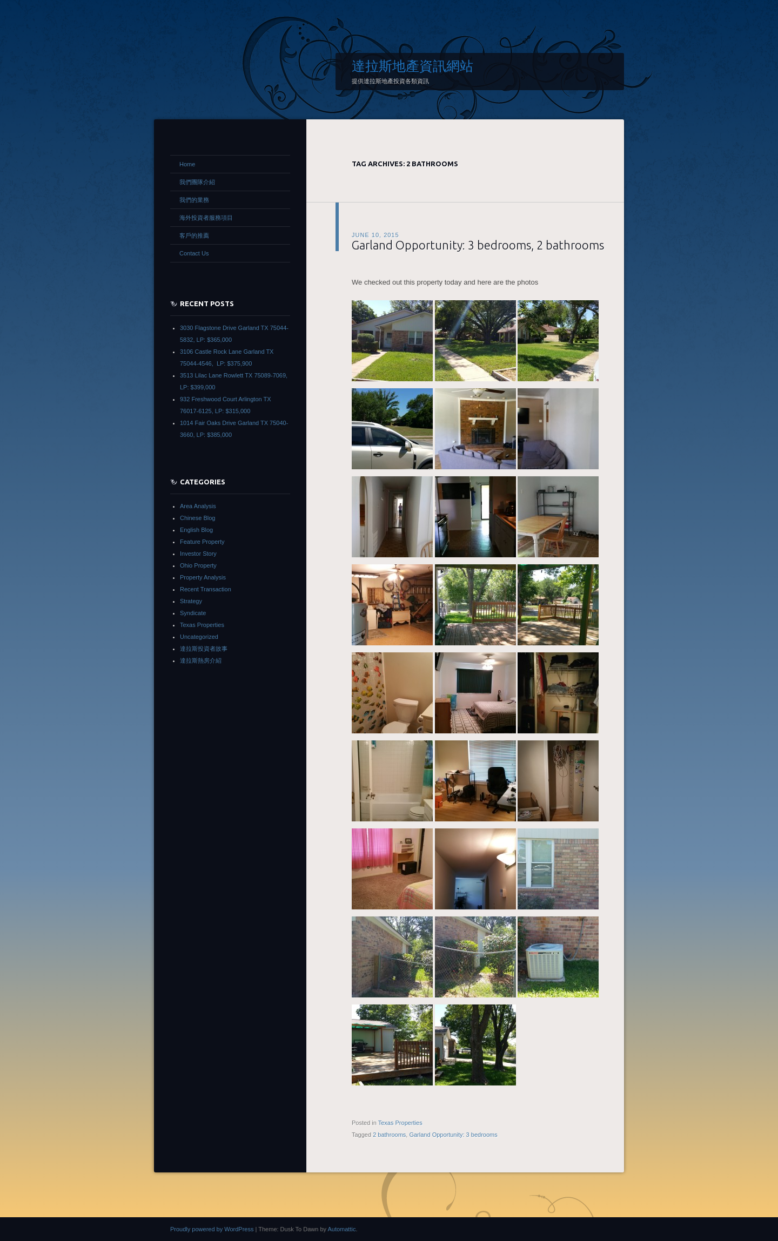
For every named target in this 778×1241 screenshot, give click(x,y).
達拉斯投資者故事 (203, 648)
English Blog (196, 530)
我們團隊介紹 (197, 182)
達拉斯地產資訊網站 (412, 65)
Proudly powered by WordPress (211, 1229)
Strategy (191, 601)
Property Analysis (203, 577)
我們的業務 (194, 200)
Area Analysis (198, 506)
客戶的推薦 (194, 235)
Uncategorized (199, 636)
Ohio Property (198, 565)
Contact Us (194, 253)
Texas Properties (400, 1122)
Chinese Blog (197, 518)
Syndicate (193, 613)
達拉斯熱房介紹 (201, 660)
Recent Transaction (205, 589)
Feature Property (202, 541)
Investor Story (198, 553)
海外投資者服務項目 (206, 217)
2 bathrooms (389, 1134)
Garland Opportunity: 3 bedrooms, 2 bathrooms (478, 245)
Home (187, 164)
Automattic (341, 1229)
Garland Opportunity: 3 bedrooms (453, 1134)
